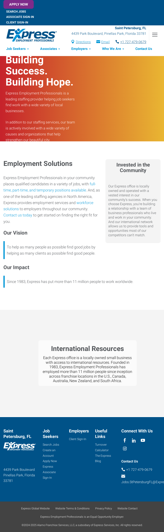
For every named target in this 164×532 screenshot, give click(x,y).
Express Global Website (35, 508)
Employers (79, 49)
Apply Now (18, 4)
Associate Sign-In (20, 17)
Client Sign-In (17, 22)
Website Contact (127, 508)
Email (105, 42)
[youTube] (142, 440)
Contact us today (17, 215)
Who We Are (111, 49)
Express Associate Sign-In (49, 472)
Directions (83, 42)
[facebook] (124, 440)
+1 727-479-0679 (133, 42)
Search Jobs (16, 11)
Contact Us (143, 49)
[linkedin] (133, 440)
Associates (48, 49)
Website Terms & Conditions (72, 508)
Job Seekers (16, 49)
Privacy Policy (103, 508)
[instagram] (124, 449)
